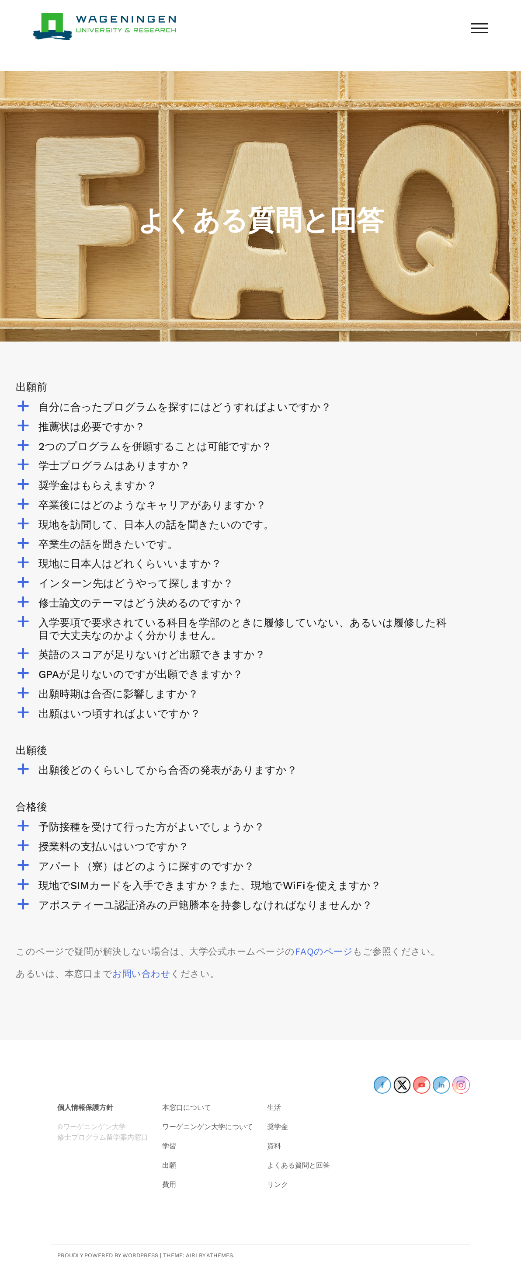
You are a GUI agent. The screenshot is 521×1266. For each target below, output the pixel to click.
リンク (277, 1184)
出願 (169, 1165)
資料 (274, 1146)
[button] (260, 407)
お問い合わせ (141, 973)
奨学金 (277, 1127)
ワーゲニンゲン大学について (207, 1127)
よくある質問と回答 (298, 1165)
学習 (169, 1146)
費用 (169, 1184)
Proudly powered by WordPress (107, 1255)
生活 (274, 1107)
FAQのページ (324, 951)
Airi (191, 1255)
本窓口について (186, 1107)
